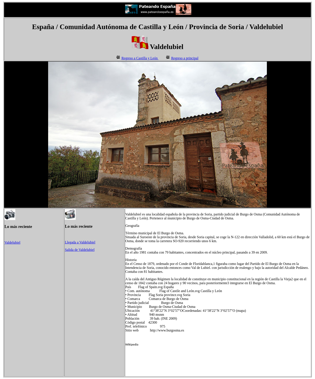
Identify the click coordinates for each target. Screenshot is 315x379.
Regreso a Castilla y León (139, 58)
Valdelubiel (12, 242)
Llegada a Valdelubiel (80, 242)
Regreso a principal (184, 58)
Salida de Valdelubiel (79, 250)
